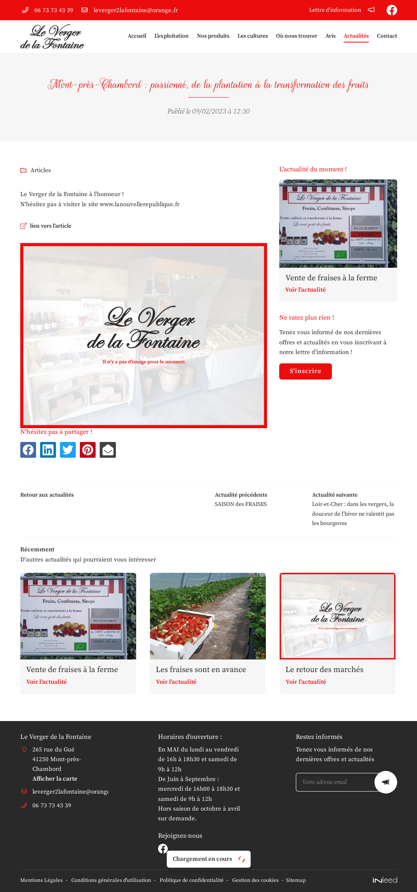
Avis (330, 36)
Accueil (137, 36)
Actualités (356, 36)
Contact (387, 36)
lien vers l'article (53, 226)
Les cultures (252, 36)
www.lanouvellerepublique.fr (140, 204)
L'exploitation (171, 36)
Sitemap (309, 880)
